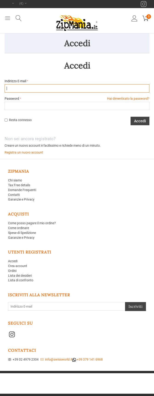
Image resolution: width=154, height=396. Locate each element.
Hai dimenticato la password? (128, 98)
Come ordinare (18, 228)
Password (12, 98)
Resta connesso (18, 120)
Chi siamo (15, 180)
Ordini (12, 271)
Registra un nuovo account (24, 152)
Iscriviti (135, 306)
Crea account (17, 266)
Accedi (140, 121)
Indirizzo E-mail (15, 81)
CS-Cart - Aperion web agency (103, 375)
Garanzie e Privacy (21, 199)
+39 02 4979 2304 (23, 359)
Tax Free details (19, 185)
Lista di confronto (20, 280)
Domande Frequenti (22, 190)
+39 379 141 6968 (87, 359)
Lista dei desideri (20, 275)
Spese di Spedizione (22, 233)
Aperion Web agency (90, 378)
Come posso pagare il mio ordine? (32, 223)
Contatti (14, 195)
